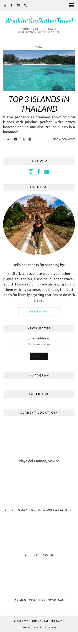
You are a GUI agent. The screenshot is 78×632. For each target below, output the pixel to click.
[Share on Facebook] (20, 139)
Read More (39, 311)
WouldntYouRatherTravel (39, 20)
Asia (39, 47)
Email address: (39, 342)
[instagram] (5, 5)
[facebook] (11, 5)
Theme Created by (39, 627)
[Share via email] (15, 139)
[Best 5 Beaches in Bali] (39, 541)
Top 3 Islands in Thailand (39, 103)
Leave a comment (63, 139)
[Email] (18, 5)
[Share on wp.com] (30, 139)
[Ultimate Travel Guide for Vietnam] (39, 586)
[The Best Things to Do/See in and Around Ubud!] (39, 496)
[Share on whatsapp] (24, 139)
